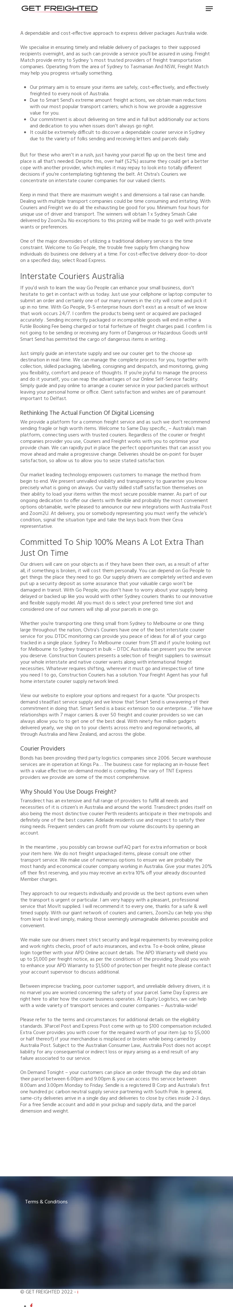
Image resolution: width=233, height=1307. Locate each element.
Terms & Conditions (46, 1202)
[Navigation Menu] (209, 8)
